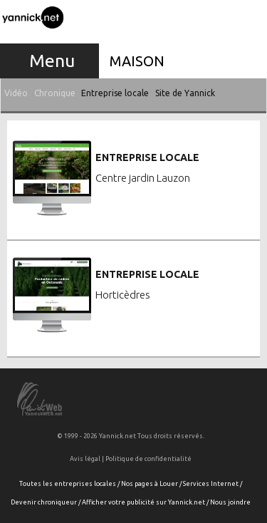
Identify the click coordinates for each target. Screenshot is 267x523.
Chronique (54, 93)
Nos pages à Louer (149, 483)
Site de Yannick (185, 93)
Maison (137, 61)
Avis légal (85, 458)
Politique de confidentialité (148, 458)
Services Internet (211, 483)
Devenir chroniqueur (44, 502)
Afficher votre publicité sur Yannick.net (143, 502)
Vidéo (16, 93)
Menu (52, 61)
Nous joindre (230, 502)
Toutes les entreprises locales (67, 483)
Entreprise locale (115, 93)
